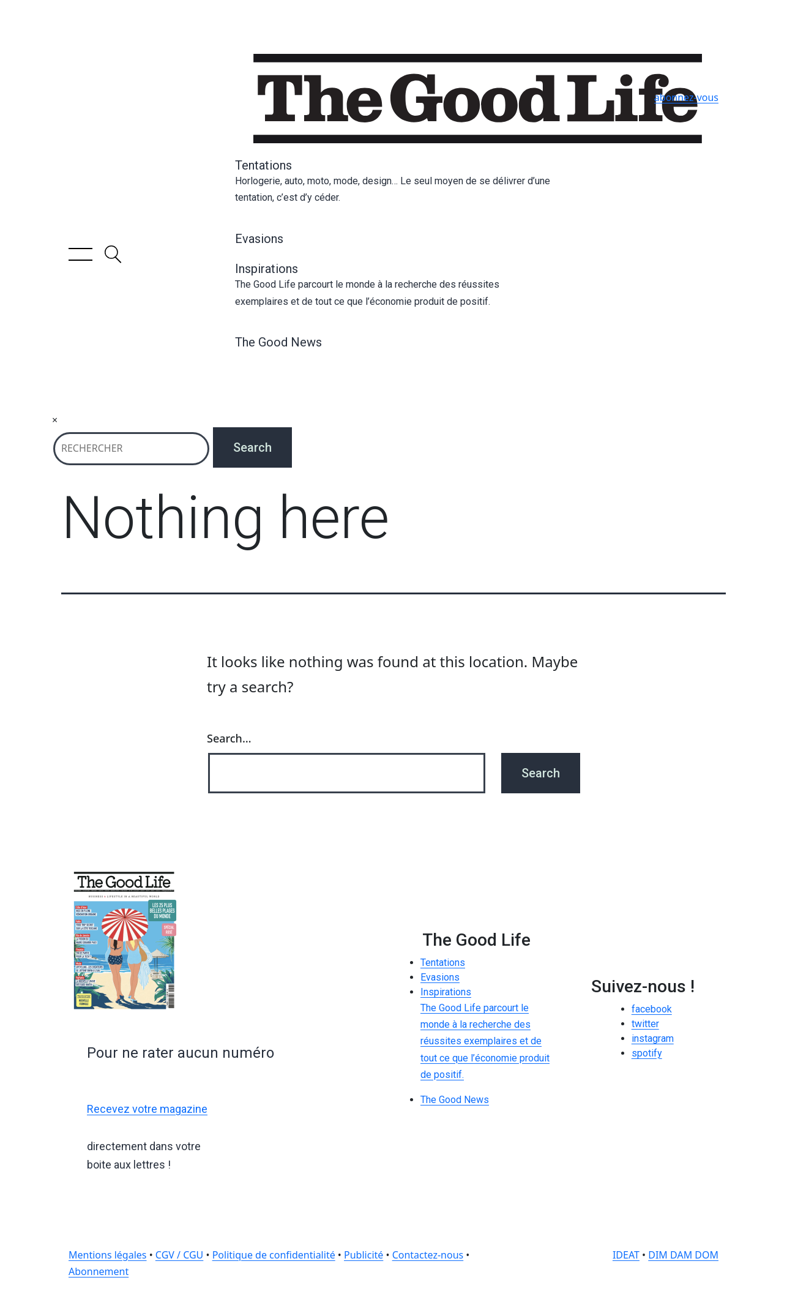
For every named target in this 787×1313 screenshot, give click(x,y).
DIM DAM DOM (683, 1255)
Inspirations (394, 285)
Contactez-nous (428, 1255)
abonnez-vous (686, 97)
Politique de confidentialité (273, 1255)
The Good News (278, 342)
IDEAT (626, 1255)
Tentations (394, 182)
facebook (652, 1009)
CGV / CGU (179, 1255)
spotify (647, 1053)
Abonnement (99, 1271)
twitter (645, 1024)
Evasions (259, 238)
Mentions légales (108, 1255)
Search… (229, 738)
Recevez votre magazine (147, 1108)
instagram (653, 1038)
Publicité (363, 1255)
